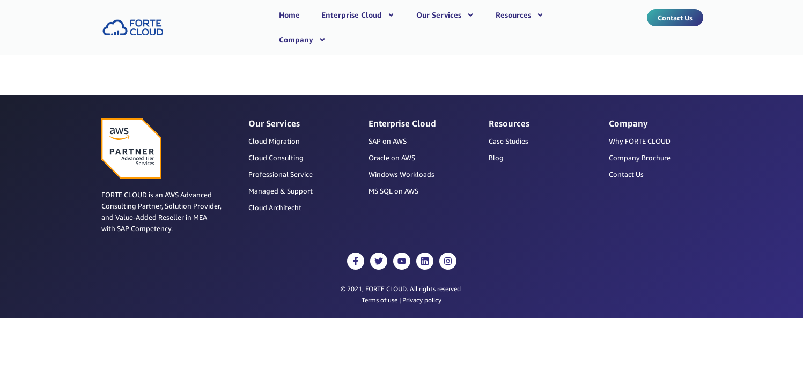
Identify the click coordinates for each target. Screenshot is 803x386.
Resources (520, 15)
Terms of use (379, 281)
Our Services (445, 15)
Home (289, 14)
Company (302, 40)
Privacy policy (421, 281)
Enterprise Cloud (358, 15)
